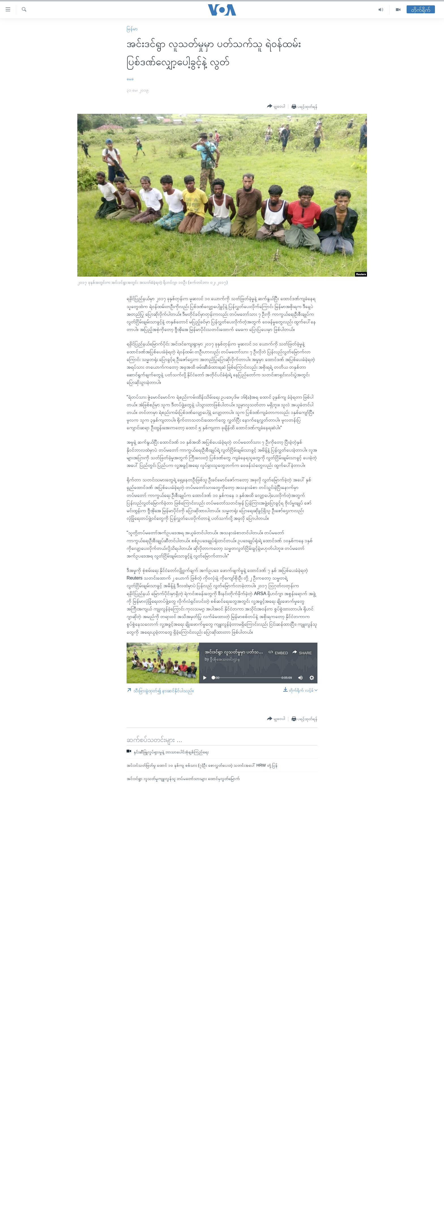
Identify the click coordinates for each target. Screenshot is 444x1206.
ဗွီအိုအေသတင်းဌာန (225, 659)
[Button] (276, 106)
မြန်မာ (132, 28)
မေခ (130, 78)
